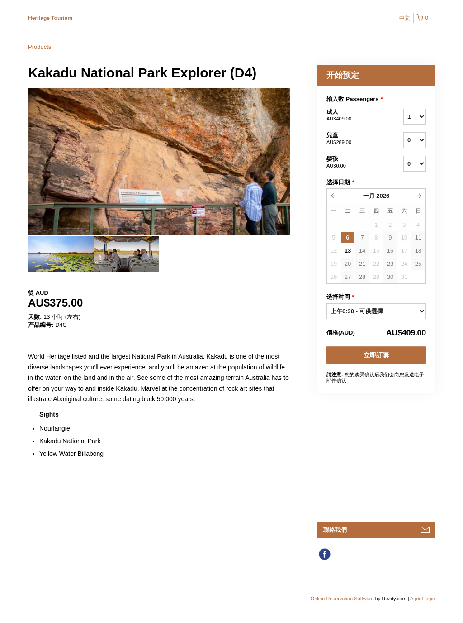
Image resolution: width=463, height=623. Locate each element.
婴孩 (353, 162)
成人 (353, 115)
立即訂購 (376, 355)
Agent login (422, 598)
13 (348, 250)
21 (362, 263)
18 (418, 250)
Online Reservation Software (342, 598)
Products (39, 46)
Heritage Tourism (50, 18)
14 (362, 250)
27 (348, 276)
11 (418, 237)
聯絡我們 (335, 530)
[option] (61, 254)
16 (390, 250)
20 (348, 263)
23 (390, 263)
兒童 (353, 139)
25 (418, 263)
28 (362, 276)
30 (390, 276)
